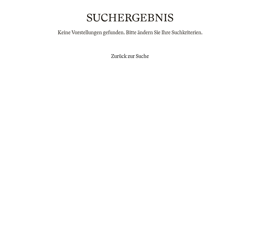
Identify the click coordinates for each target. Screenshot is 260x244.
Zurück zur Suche (130, 56)
